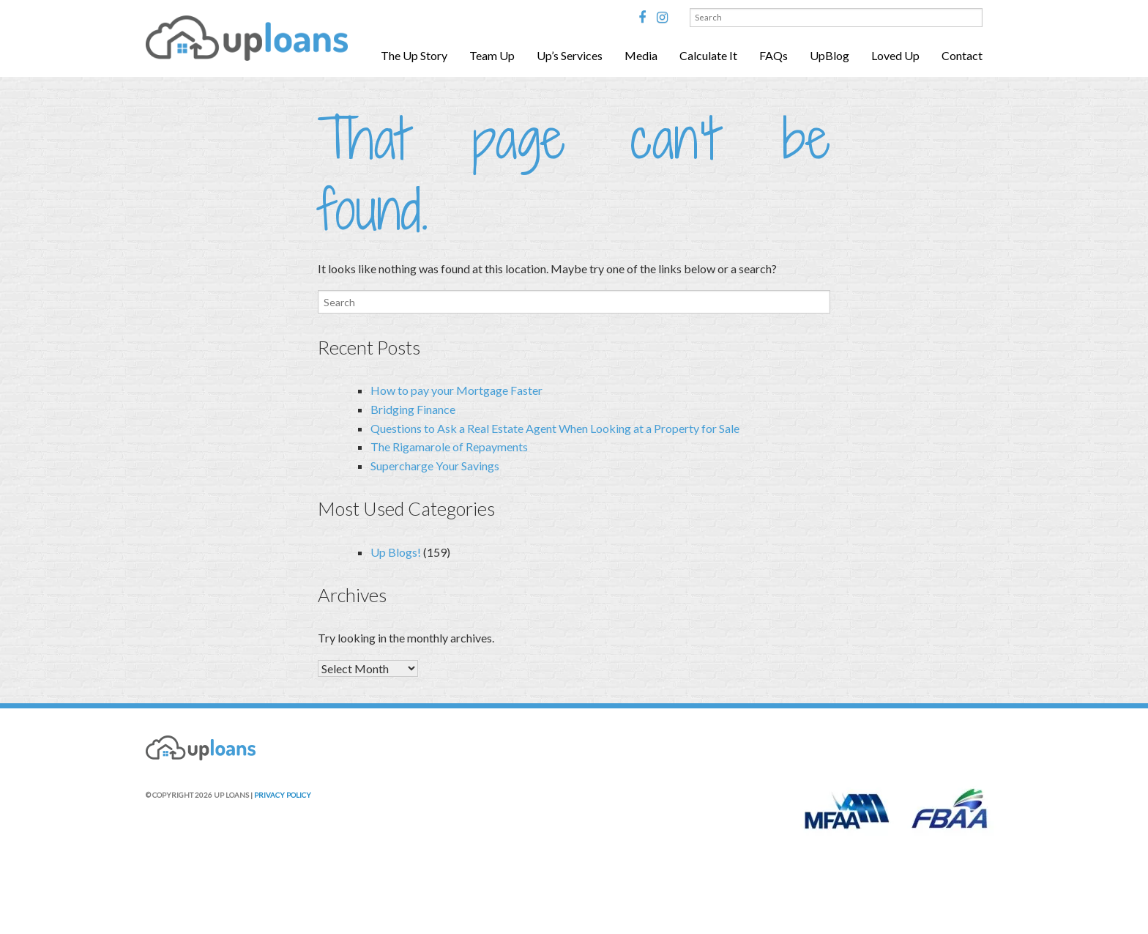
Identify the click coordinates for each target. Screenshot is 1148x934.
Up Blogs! (395, 552)
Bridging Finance (412, 409)
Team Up (492, 55)
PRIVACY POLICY (282, 794)
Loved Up (895, 55)
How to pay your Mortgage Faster (456, 390)
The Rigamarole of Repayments (449, 446)
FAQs (773, 55)
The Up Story (414, 55)
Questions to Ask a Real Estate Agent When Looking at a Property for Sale (554, 428)
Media (641, 55)
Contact (962, 55)
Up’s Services (570, 55)
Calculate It (708, 55)
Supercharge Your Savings (434, 465)
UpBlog (829, 55)
